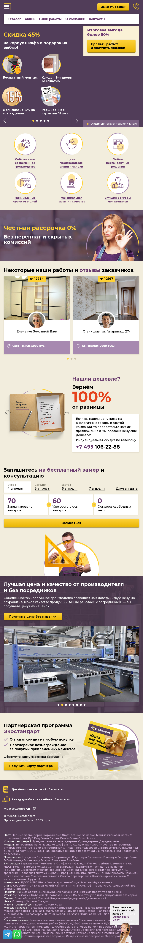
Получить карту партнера (31, 766)
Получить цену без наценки (32, 616)
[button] (33, 121)
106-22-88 (98, 447)
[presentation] (4, 120)
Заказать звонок (113, 7)
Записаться (71, 523)
